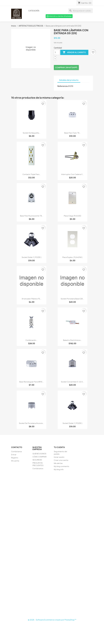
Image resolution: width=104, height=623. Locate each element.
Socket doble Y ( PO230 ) (32, 257)
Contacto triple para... (32, 174)
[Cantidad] (57, 52)
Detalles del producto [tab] (69, 80)
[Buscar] (80, 10)
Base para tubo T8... (72, 133)
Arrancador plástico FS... (31, 299)
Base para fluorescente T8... (31, 216)
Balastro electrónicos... (72, 340)
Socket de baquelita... (31, 133)
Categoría (33, 10)
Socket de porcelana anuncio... (31, 423)
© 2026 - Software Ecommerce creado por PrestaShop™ (52, 620)
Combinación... (31, 340)
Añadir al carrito (74, 52)
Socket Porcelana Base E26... (72, 299)
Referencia (62, 86)
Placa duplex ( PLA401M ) (72, 257)
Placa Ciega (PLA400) (72, 216)
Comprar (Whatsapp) (66, 67)
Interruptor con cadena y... (72, 174)
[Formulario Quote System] (52, 545)
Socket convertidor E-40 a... (72, 382)
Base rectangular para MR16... (31, 382)
